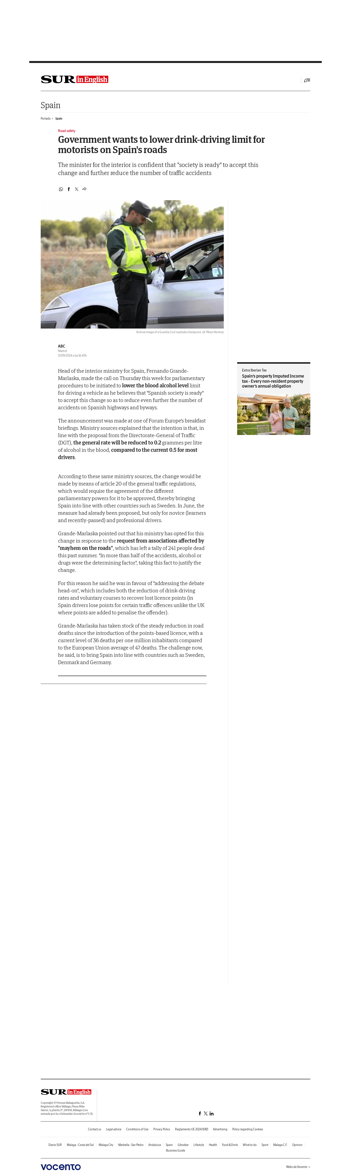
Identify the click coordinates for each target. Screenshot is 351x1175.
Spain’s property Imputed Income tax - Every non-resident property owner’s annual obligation (273, 381)
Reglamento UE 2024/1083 (191, 1129)
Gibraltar (183, 1145)
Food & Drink (230, 1145)
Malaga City (106, 1145)
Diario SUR (55, 1145)
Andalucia (154, 1145)
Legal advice (113, 1129)
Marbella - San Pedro (131, 1145)
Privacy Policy (161, 1129)
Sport (265, 1145)
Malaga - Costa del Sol (80, 1145)
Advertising (220, 1129)
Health (213, 1145)
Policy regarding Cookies (247, 1129)
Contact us (94, 1129)
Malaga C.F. (280, 1145)
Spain (50, 105)
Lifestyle (199, 1145)
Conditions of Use (137, 1129)
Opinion (297, 1145)
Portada (45, 118)
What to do (250, 1145)
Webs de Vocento (298, 1167)
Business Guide (175, 1150)
